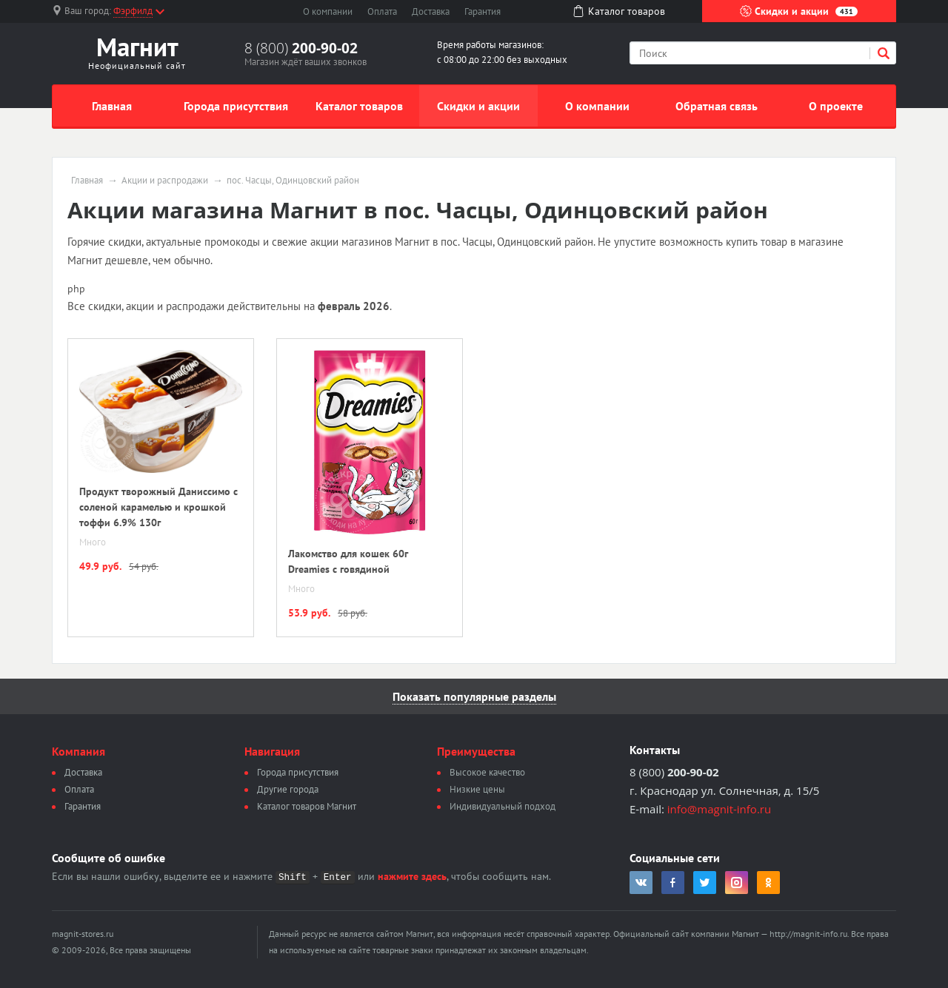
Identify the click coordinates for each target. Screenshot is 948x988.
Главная (112, 105)
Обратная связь (716, 105)
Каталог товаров (359, 105)
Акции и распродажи (164, 180)
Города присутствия (236, 105)
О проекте (836, 105)
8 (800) (301, 48)
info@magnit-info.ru (719, 809)
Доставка (431, 11)
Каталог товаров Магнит (306, 806)
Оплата (382, 11)
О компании (328, 11)
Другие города (287, 789)
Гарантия (482, 11)
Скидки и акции (799, 11)
